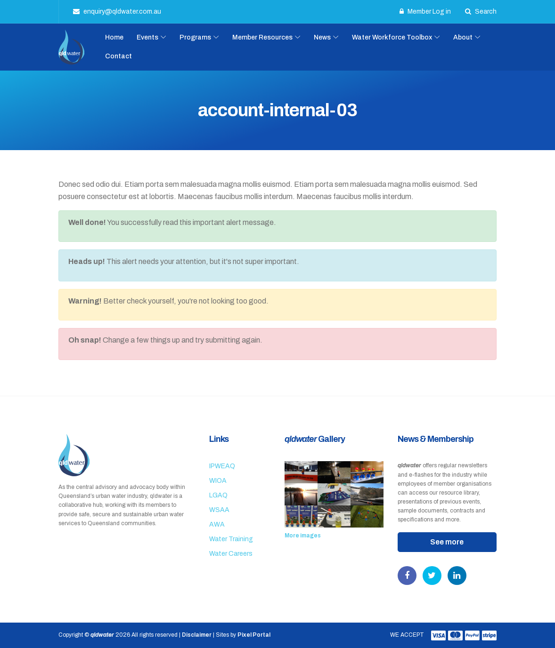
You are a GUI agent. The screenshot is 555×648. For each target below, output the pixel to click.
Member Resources (262, 37)
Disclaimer (197, 635)
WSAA (219, 509)
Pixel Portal (253, 635)
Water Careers (231, 553)
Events (147, 37)
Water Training (231, 539)
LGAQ (218, 495)
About (463, 37)
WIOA (218, 480)
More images (303, 535)
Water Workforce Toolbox (392, 37)
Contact (118, 56)
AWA (217, 524)
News (322, 37)
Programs (195, 37)
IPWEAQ (222, 466)
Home (114, 37)
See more (447, 542)
